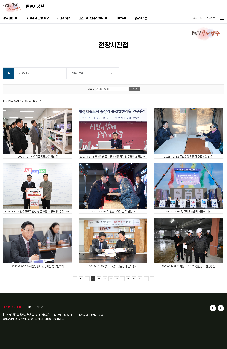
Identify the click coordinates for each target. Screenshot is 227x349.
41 (87, 278)
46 (116, 278)
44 (105, 278)
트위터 (221, 308)
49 (134, 278)
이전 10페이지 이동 (81, 278)
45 (111, 278)
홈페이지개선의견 (34, 307)
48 (128, 278)
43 (99, 278)
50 (140, 278)
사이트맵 (222, 19)
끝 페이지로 (152, 278)
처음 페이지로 (75, 278)
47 (122, 278)
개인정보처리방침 (12, 307)
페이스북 (213, 308)
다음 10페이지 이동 (146, 278)
